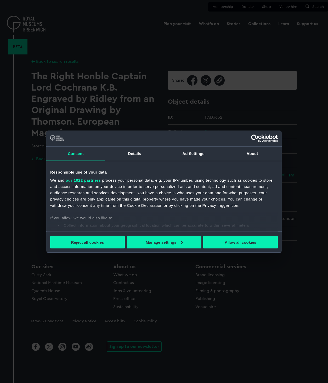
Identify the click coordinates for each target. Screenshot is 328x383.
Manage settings (164, 242)
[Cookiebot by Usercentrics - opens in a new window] (255, 138)
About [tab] (252, 153)
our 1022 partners (83, 180)
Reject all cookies (87, 242)
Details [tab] (134, 153)
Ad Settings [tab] (193, 153)
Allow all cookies (240, 242)
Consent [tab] (76, 153)
